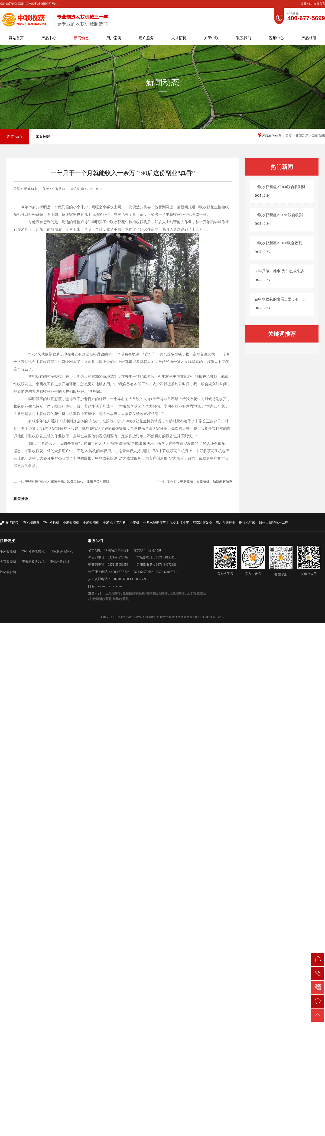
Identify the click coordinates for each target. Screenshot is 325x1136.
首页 (289, 135)
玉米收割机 (91, 522)
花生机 (121, 522)
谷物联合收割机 (61, 551)
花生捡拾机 (51, 522)
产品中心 (48, 38)
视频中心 (276, 38)
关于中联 (211, 38)
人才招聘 (178, 38)
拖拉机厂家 (247, 522)
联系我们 (243, 38)
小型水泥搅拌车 (154, 522)
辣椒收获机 (8, 572)
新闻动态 (81, 38)
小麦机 (134, 522)
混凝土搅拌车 (179, 522)
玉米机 (108, 522)
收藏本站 (307, 3)
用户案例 (113, 38)
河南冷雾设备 (202, 522)
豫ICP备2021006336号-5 (209, 617)
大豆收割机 (8, 562)
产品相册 (308, 38)
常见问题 (43, 136)
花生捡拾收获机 (33, 551)
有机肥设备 (31, 522)
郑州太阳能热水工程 (273, 522)
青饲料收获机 (59, 562)
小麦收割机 (71, 522)
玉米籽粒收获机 (33, 562)
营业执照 (177, 617)
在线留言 (319, 3)
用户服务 (146, 38)
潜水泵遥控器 (225, 522)
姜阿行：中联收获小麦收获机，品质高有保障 (199, 481)
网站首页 (16, 38)
